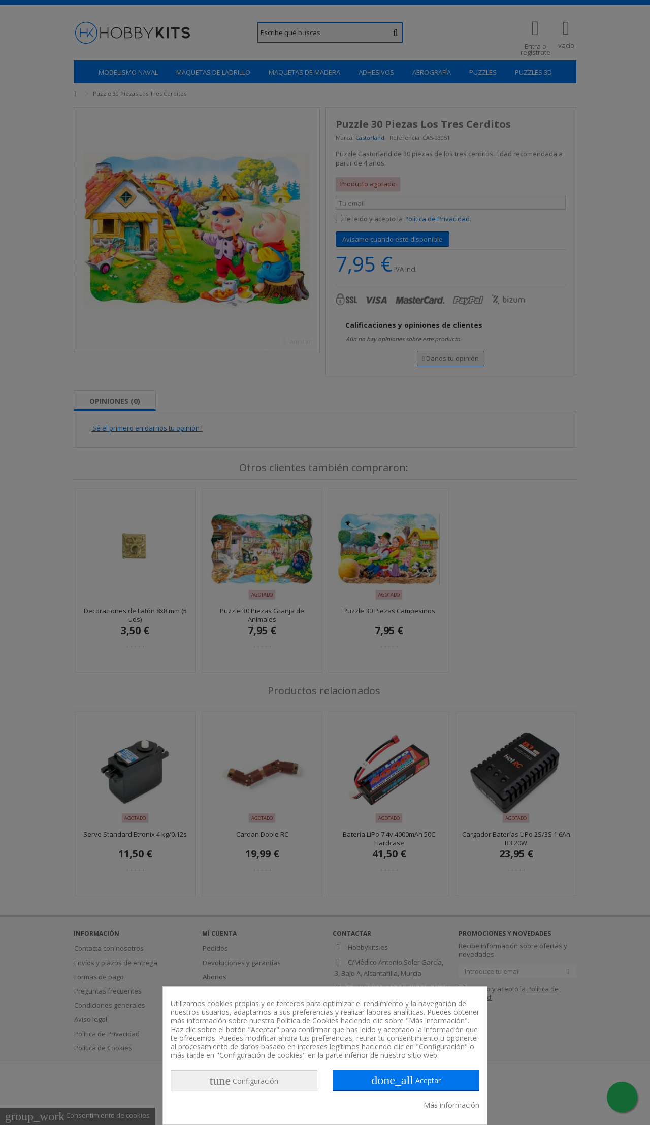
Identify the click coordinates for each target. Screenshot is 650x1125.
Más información (451, 1105)
